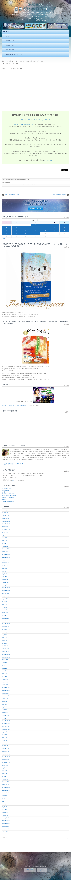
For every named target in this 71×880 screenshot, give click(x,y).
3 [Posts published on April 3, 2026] (54, 225)
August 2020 (5, 698)
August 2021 (5, 665)
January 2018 (5, 784)
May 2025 (4, 540)
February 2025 (5, 549)
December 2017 (6, 787)
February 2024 (5, 582)
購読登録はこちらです (35, 208)
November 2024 (6, 557)
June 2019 (4, 737)
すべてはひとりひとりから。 (9, 494)
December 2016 (6, 820)
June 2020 (4, 704)
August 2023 (5, 599)
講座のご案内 (10, 45)
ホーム (8, 36)
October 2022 (5, 626)
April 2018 (4, 776)
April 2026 (4, 510)
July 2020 (4, 701)
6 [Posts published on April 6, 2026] (16, 227)
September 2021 (6, 662)
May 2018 (4, 773)
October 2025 (5, 526)
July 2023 (4, 601)
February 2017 (5, 815)
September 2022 (6, 629)
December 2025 (6, 521)
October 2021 (5, 659)
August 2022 (5, 632)
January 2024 (5, 585)
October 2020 (5, 693)
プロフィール (10, 41)
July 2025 (4, 535)
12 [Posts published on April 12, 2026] (6, 230)
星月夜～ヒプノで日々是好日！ (9, 495)
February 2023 (5, 615)
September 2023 (6, 596)
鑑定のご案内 (10, 50)
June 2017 (4, 804)
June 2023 (4, 604)
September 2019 (6, 729)
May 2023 (4, 607)
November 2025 (6, 524)
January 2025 (5, 551)
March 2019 (5, 745)
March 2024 (5, 579)
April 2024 (4, 576)
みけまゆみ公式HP (6, 488)
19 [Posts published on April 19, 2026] (6, 233)
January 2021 (5, 684)
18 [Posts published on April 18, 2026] (64, 230)
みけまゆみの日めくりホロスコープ (13, 464)
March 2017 (5, 812)
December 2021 (6, 654)
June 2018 (4, 770)
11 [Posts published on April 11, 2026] (64, 227)
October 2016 (5, 826)
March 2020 (5, 712)
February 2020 (5, 715)
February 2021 (5, 682)
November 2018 (6, 757)
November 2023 (6, 590)
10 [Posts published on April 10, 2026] (54, 227)
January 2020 (5, 718)
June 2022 (4, 637)
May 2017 (4, 807)
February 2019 (5, 748)
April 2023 (4, 610)
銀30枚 (3, 492)
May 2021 (4, 673)
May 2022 (4, 640)
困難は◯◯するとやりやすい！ (13, 195)
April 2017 (4, 809)
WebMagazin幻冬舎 (7, 490)
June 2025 (4, 537)
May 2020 (4, 707)
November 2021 (6, 657)
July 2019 (4, 734)
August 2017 (5, 798)
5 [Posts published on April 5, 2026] (6, 227)
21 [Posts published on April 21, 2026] (25, 233)
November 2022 (6, 623)
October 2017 (5, 793)
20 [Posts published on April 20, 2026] (16, 233)
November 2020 (6, 690)
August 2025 (5, 532)
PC (42, 870)
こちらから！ (48, 160)
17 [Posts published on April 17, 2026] (54, 230)
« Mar (3, 238)
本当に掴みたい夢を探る (59, 195)
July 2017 (4, 801)
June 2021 (4, 671)
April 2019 (4, 743)
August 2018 (5, 765)
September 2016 (6, 829)
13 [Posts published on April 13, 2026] (16, 230)
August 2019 (5, 732)
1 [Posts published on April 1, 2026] (35, 225)
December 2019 (6, 721)
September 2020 (6, 696)
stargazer (4, 499)
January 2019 (5, 751)
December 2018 (6, 754)
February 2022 (5, 648)
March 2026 (5, 513)
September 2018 (6, 762)
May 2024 (4, 574)
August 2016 (5, 831)
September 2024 (6, 562)
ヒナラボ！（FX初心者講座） (9, 497)
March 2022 (5, 646)
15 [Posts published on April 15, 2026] (35, 230)
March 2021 (5, 679)
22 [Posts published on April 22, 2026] (35, 233)
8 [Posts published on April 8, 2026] (35, 227)
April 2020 (4, 709)
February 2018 (5, 781)
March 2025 (5, 546)
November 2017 (6, 790)
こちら (13, 480)
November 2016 (6, 823)
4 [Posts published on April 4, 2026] (64, 225)
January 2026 (5, 518)
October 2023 (5, 593)
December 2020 (6, 687)
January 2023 (5, 618)
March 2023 (5, 612)
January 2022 (5, 651)
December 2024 (6, 554)
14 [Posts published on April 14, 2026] (25, 230)
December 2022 (6, 621)
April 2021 (4, 676)
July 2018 (4, 768)
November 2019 (6, 723)
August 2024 (5, 565)
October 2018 (5, 759)
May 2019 (4, 740)
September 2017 (6, 795)
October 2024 (5, 560)
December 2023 (6, 587)
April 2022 (4, 643)
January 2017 (5, 818)
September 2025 (6, 529)
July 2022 (4, 635)
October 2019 (5, 726)
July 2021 (4, 668)
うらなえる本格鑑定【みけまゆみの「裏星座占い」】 (15, 405)
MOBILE (30, 870)
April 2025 (4, 543)
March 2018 (5, 779)
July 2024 (4, 568)
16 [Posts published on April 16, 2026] (45, 230)
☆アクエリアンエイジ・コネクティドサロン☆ (35, 120)
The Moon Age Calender (8, 501)
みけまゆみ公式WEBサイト (14, 54)
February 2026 (5, 515)
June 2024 (4, 571)
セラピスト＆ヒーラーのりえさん (24, 124)
